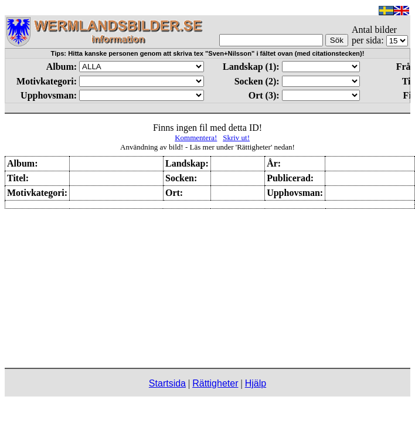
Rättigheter (215, 383)
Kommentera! (196, 137)
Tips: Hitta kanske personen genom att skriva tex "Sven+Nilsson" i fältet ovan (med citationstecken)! (208, 53)
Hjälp (255, 383)
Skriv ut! (236, 137)
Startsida (167, 383)
